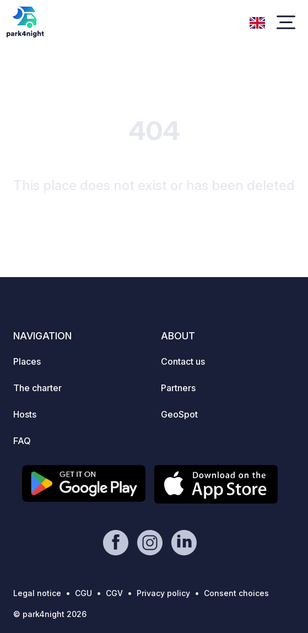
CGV (114, 593)
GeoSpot (179, 414)
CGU (83, 593)
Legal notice (37, 593)
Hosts (24, 414)
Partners (178, 387)
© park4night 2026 (50, 614)
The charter (37, 387)
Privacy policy (163, 593)
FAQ (22, 440)
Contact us (183, 361)
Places (27, 361)
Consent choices (236, 593)
